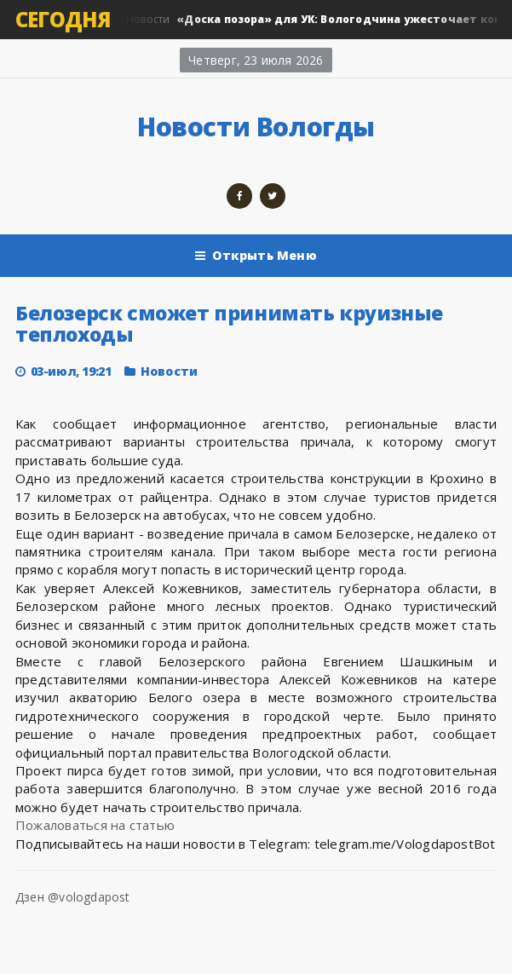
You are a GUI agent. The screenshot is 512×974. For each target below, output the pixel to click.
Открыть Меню (256, 255)
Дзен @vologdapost (72, 897)
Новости (169, 371)
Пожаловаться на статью (95, 824)
